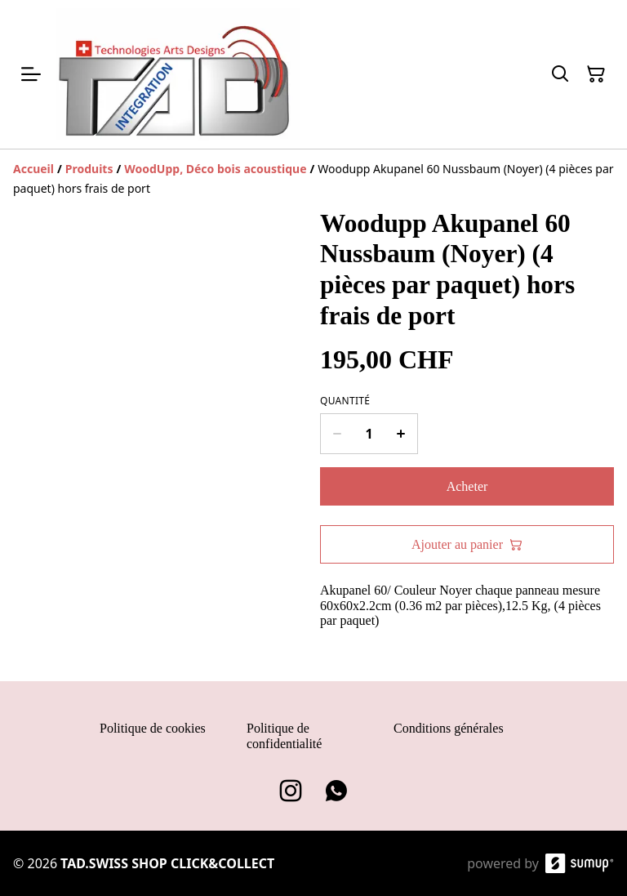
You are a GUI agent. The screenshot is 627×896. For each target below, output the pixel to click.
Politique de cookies (153, 728)
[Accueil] (33, 168)
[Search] (560, 74)
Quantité (345, 401)
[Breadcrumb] (313, 178)
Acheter (467, 486)
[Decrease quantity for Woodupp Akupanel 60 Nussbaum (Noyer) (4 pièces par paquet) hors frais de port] (337, 433)
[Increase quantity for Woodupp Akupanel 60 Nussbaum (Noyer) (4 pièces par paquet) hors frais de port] (401, 433)
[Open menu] (31, 74)
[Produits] (89, 168)
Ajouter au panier (466, 544)
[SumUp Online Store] (579, 863)
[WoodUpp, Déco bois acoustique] (215, 168)
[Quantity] (369, 433)
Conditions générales (449, 728)
